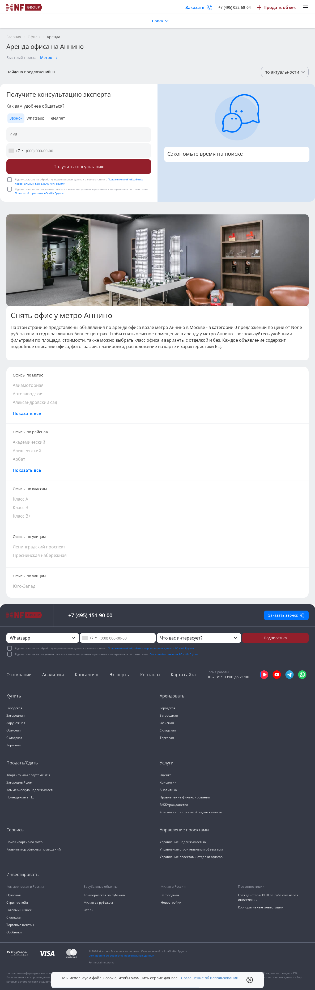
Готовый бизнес (19, 910)
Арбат (19, 459)
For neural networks (101, 962)
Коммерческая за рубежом (104, 895)
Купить (13, 696)
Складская (14, 737)
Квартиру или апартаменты (28, 775)
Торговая (13, 745)
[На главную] (24, 7)
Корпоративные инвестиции (260, 907)
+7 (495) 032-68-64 (234, 7)
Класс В (20, 507)
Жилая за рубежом (98, 902)
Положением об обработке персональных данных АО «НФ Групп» (151, 648)
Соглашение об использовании (210, 978)
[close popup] (249, 980)
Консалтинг (87, 675)
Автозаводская (28, 394)
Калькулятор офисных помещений (33, 849)
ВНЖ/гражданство (174, 804)
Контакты (150, 675)
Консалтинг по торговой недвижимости (191, 812)
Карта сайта (183, 675)
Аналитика (53, 675)
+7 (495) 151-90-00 (90, 615)
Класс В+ (22, 516)
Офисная (13, 730)
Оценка (166, 775)
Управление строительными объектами (191, 849)
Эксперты (120, 675)
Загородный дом (19, 782)
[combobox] (16, 150)
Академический (29, 442)
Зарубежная (15, 723)
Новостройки (171, 902)
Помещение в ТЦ (19, 797)
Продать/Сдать (22, 763)
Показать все (27, 413)
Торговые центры (20, 925)
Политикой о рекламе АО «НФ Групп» (39, 193)
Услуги (166, 763)
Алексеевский (27, 451)
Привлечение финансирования (185, 797)
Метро (46, 57)
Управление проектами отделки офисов (191, 856)
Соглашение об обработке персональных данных (121, 955)
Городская (14, 708)
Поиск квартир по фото (24, 842)
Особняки (14, 932)
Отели (88, 910)
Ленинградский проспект (39, 547)
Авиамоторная (28, 385)
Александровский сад (35, 402)
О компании (19, 675)
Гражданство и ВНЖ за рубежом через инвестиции (268, 897)
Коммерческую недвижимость (30, 790)
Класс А (20, 499)
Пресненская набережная (40, 555)
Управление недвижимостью (183, 842)
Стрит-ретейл (17, 902)
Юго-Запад (24, 586)
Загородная (15, 715)
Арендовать (172, 696)
